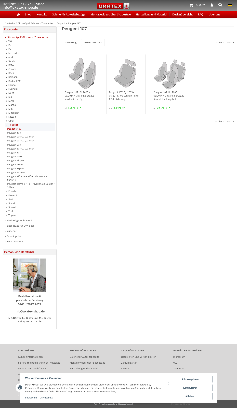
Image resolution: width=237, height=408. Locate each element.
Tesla (11, 211)
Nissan (12, 116)
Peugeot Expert (15, 168)
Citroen (12, 69)
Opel (11, 120)
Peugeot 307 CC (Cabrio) (20, 148)
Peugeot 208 (14, 144)
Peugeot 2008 (14, 156)
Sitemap (125, 368)
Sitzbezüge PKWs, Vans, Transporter (27, 37)
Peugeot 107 (14, 128)
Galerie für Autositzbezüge (68, 14)
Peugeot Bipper (15, 160)
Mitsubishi (14, 112)
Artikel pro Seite (93, 42)
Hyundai (13, 88)
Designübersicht (182, 14)
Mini (10, 108)
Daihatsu (13, 76)
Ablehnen (190, 396)
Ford (10, 45)
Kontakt (42, 14)
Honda (12, 85)
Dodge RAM (14, 81)
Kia (10, 96)
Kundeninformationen (30, 356)
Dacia (11, 72)
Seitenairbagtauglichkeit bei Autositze (39, 362)
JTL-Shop (186, 403)
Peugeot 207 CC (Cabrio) (20, 140)
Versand (129, 404)
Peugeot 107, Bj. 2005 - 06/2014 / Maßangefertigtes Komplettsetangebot (169, 96)
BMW (11, 65)
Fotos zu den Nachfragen (32, 368)
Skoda (11, 61)
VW (10, 41)
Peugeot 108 (14, 132)
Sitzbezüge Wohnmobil (19, 220)
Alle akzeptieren (190, 379)
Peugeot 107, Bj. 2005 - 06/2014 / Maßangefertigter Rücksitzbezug (124, 96)
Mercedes (13, 53)
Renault (12, 195)
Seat (10, 199)
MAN (11, 100)
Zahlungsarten (129, 362)
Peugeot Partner (16, 172)
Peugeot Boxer (15, 164)
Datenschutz (179, 368)
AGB (175, 362)
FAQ (200, 14)
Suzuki (12, 207)
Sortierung (71, 42)
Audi (10, 57)
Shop (28, 14)
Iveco (11, 92)
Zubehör (11, 231)
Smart (11, 203)
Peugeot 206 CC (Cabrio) (20, 136)
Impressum (179, 356)
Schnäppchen (14, 236)
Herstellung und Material (151, 14)
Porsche (12, 191)
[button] (29, 37)
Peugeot (13, 124)
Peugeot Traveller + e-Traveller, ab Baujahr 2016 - (30, 185)
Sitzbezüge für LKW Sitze (20, 225)
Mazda (12, 104)
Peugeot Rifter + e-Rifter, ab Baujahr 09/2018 (27, 178)
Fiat (10, 49)
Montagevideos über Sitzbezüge (111, 14)
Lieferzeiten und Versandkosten (138, 356)
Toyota (12, 215)
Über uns (214, 14)
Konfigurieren (190, 387)
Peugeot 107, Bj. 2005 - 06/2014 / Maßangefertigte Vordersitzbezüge (79, 96)
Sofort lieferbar (15, 241)
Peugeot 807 (14, 152)
